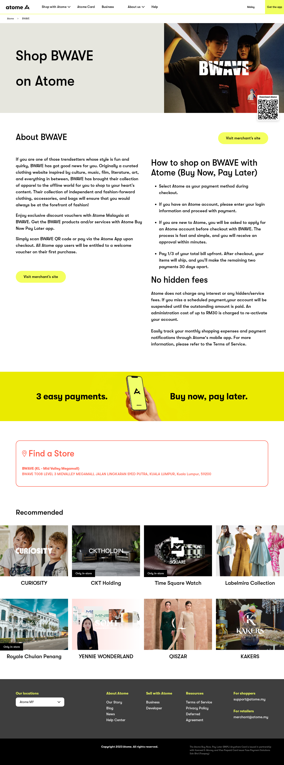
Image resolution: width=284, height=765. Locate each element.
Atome (10, 18)
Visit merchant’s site (41, 277)
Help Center (115, 720)
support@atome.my (249, 699)
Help (154, 7)
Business (108, 7)
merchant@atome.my (251, 717)
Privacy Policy (197, 708)
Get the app (274, 6)
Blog (109, 708)
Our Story (114, 702)
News (110, 714)
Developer (154, 708)
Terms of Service (199, 702)
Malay (251, 6)
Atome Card (86, 7)
